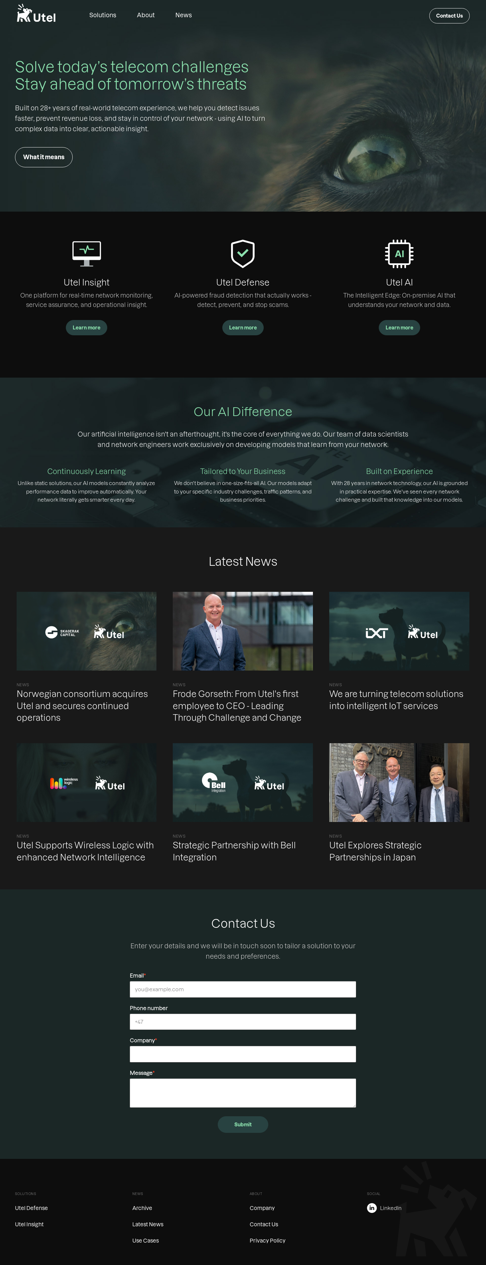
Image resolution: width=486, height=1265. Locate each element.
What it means (44, 157)
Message (142, 1073)
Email (138, 976)
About (146, 15)
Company (143, 1040)
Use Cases (145, 1241)
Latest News (147, 1224)
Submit (243, 1124)
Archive (142, 1208)
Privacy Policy (268, 1241)
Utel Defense (31, 1208)
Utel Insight (29, 1224)
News (183, 15)
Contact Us (449, 16)
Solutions (102, 15)
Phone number (149, 1008)
